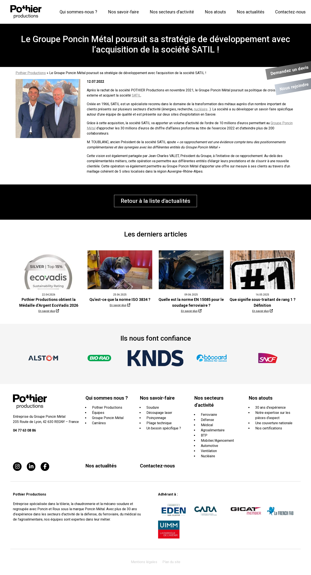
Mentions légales (144, 562)
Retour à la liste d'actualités (155, 201)
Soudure (152, 407)
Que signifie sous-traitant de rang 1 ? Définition (262, 302)
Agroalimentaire (213, 430)
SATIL (136, 95)
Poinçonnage (156, 418)
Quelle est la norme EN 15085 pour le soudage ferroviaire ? (191, 302)
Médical (207, 425)
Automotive (209, 446)
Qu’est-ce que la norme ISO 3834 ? (119, 299)
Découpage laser (159, 413)
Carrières (99, 423)
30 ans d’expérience (270, 407)
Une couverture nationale (273, 423)
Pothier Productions (31, 73)
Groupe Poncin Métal (108, 418)
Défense (207, 420)
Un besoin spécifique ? (163, 428)
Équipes (98, 413)
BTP (204, 435)
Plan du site (171, 562)
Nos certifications (268, 428)
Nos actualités (250, 11)
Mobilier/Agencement (217, 440)
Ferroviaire (209, 415)
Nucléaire (208, 456)
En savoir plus (46, 311)
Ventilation (209, 451)
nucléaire (201, 109)
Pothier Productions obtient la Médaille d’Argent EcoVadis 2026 (48, 302)
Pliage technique (159, 423)
